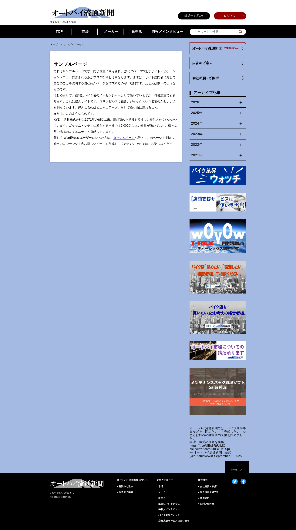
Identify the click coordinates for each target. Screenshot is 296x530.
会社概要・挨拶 (208, 486)
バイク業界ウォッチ (169, 515)
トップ (54, 44)
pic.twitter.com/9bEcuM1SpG (210, 449)
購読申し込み (193, 15)
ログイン (230, 15)
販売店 (137, 31)
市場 (85, 31)
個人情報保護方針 (209, 492)
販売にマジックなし (169, 503)
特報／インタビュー (167, 31)
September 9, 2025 (228, 456)
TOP (59, 31)
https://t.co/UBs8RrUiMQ (207, 445)
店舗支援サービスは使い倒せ (173, 520)
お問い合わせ (207, 503)
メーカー (111, 31)
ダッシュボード (124, 137)
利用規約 (205, 498)
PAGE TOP (237, 467)
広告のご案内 (126, 492)
